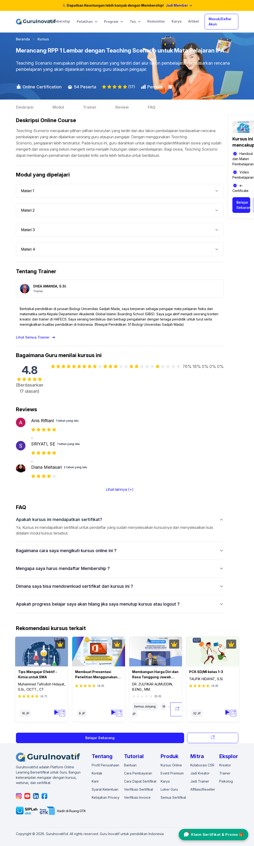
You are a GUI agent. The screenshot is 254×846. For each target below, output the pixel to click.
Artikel (193, 21)
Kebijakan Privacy (106, 797)
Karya (177, 21)
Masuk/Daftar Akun (220, 21)
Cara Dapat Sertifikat (140, 781)
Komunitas (156, 21)
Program (113, 21)
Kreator (225, 765)
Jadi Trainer (199, 781)
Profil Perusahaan (105, 765)
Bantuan (130, 765)
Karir (95, 781)
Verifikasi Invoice (137, 797)
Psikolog (226, 781)
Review (122, 107)
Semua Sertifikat (173, 797)
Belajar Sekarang (243, 205)
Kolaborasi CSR (202, 765)
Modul (58, 107)
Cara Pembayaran (138, 773)
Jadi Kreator (200, 773)
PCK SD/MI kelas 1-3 (206, 672)
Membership (59, 21)
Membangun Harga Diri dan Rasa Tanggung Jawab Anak (155, 675)
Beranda (23, 39)
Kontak (97, 773)
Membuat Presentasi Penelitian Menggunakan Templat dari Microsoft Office (96, 675)
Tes (135, 21)
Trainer (89, 107)
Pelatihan (87, 21)
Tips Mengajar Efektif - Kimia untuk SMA (37, 674)
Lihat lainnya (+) (120, 489)
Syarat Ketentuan (105, 789)
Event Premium (172, 773)
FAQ (151, 107)
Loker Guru (169, 789)
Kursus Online (171, 765)
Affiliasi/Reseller (202, 789)
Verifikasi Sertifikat (138, 789)
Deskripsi (25, 107)
